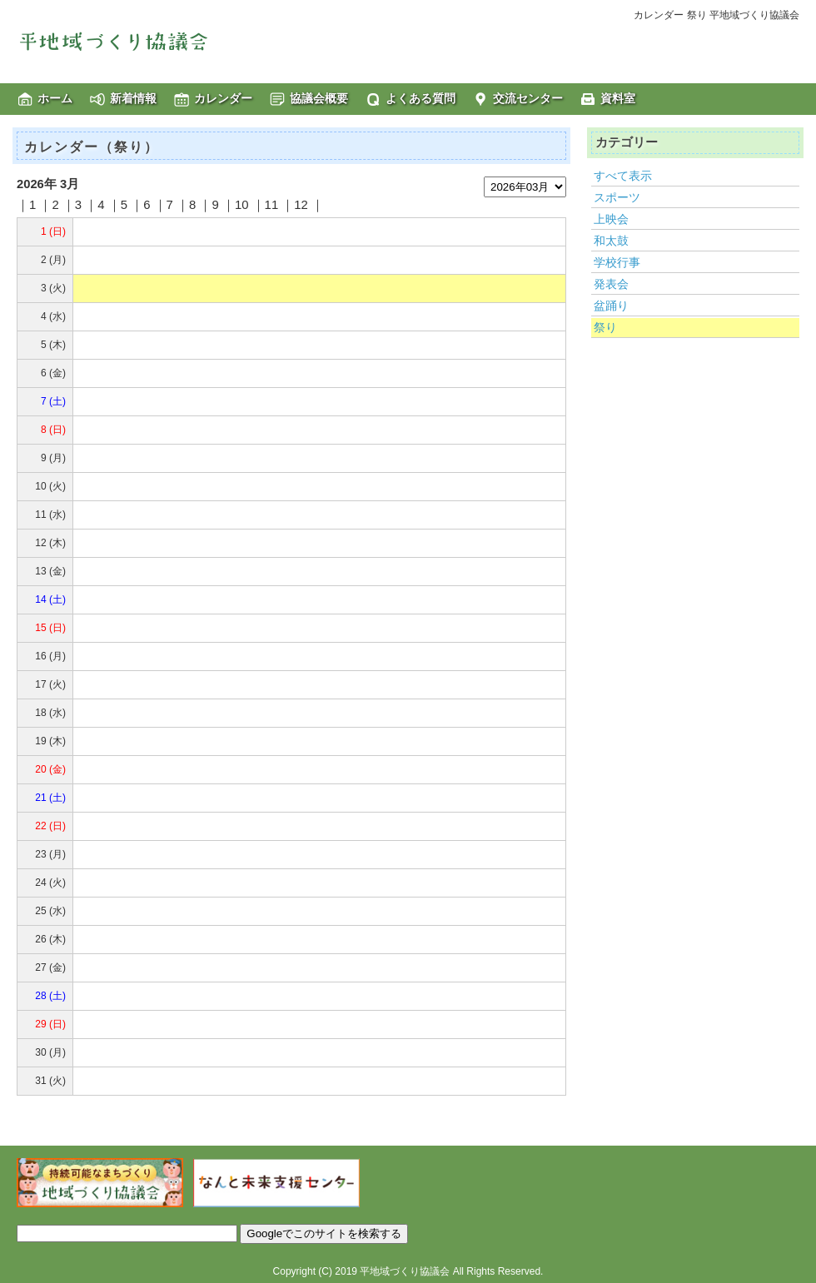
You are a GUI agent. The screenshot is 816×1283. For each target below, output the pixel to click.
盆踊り (611, 305)
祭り (605, 327)
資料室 (617, 98)
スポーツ (617, 197)
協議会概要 (319, 98)
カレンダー (223, 98)
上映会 (611, 219)
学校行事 (617, 262)
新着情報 (133, 98)
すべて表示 (623, 175)
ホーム (54, 98)
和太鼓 (611, 240)
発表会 (611, 284)
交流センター (528, 98)
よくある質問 (420, 98)
